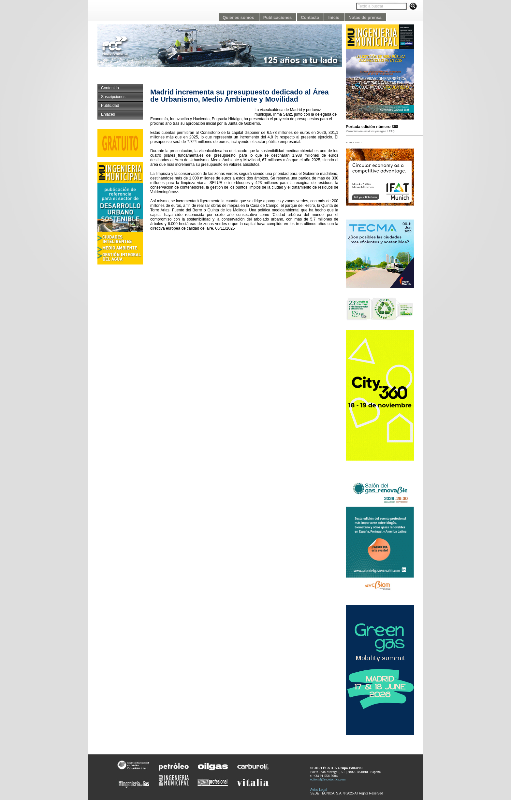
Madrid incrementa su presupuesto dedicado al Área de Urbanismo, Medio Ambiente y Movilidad (239, 95)
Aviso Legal (318, 790)
